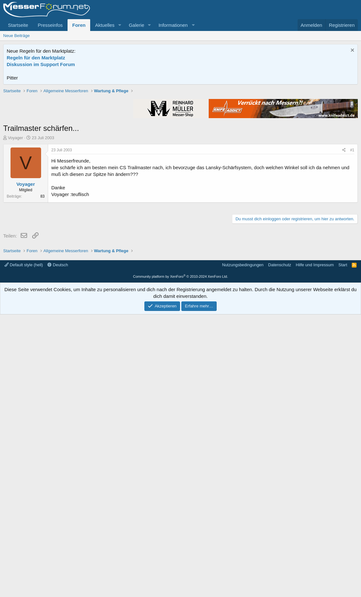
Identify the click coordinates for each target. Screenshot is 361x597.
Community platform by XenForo (180, 559)
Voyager (15, 228)
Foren (79, 25)
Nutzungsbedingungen (243, 547)
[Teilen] (344, 241)
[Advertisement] (181, 132)
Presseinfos (50, 25)
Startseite (18, 25)
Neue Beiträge (16, 35)
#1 (352, 241)
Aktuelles (104, 25)
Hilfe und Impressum (315, 547)
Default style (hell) (23, 547)
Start (342, 547)
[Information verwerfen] (351, 51)
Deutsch (57, 547)
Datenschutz (279, 547)
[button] (119, 25)
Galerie (136, 25)
